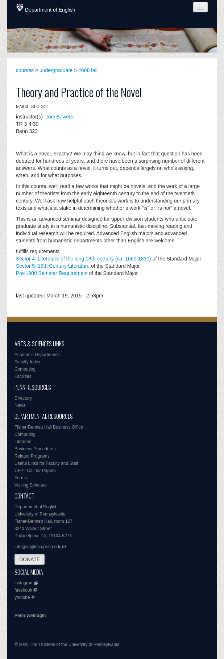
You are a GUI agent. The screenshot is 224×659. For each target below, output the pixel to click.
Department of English (45, 8)
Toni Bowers (59, 117)
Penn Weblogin (30, 615)
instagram (24, 582)
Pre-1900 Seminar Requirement (52, 273)
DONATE (29, 559)
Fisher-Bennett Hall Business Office (48, 427)
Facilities (23, 376)
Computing (25, 369)
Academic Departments (37, 354)
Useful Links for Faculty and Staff (46, 463)
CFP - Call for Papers (35, 470)
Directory (23, 398)
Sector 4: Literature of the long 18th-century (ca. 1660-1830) (83, 259)
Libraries (22, 441)
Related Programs (32, 456)
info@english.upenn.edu (38, 546)
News (19, 405)
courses (25, 70)
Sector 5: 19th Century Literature (53, 266)
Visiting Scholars (30, 485)
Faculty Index (27, 361)
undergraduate (56, 70)
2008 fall (88, 70)
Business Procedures (34, 448)
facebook (23, 590)
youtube (22, 597)
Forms (20, 477)
